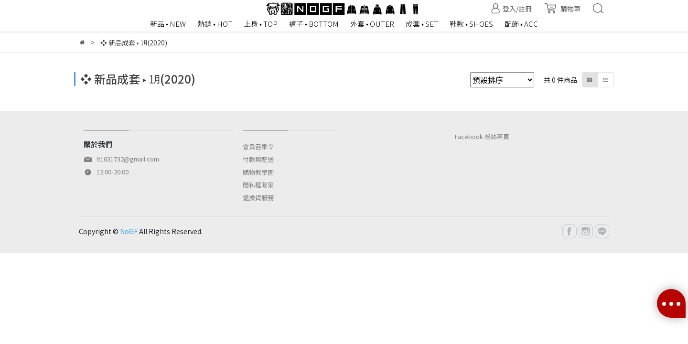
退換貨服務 (258, 197)
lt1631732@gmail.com (128, 158)
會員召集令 (258, 146)
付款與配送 (258, 159)
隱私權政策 (258, 184)
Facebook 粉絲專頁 (482, 136)
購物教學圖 (258, 172)
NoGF (129, 231)
